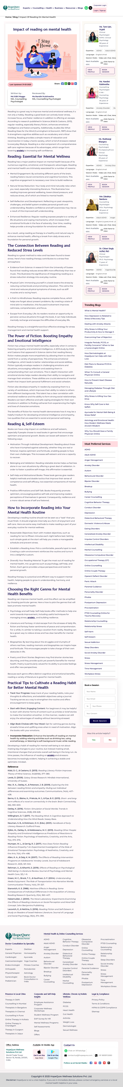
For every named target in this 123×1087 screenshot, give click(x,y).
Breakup (47, 972)
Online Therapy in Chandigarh (13, 1024)
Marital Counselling (68, 982)
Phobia (85, 978)
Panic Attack (87, 964)
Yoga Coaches (30, 961)
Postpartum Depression (87, 983)
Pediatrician (10, 981)
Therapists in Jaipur (14, 1034)
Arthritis (66, 1018)
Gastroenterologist (13, 961)
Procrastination (108, 939)
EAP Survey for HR (42, 1019)
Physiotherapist (12, 973)
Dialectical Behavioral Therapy (67, 955)
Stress (103, 970)
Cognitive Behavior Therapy (70, 940)
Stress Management (107, 975)
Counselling (39, 8)
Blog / (16, 17)
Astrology (28, 973)
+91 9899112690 (103, 1055)
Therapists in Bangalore (16, 1008)
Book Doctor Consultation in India (31, 979)
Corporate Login (100, 5)
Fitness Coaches (31, 965)
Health (50, 8)
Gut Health (68, 1014)
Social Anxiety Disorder (107, 965)
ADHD (46, 939)
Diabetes (67, 1002)
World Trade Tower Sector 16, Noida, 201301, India (17, 1057)
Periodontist (29, 969)
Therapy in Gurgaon (14, 1030)
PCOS (65, 1006)
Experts (27, 8)
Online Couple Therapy (88, 959)
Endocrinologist (12, 965)
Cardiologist (10, 957)
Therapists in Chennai (15, 1012)
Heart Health (68, 1010)
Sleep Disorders (108, 960)
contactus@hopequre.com (78, 1055)
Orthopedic (10, 969)
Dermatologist (69, 1026)
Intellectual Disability (68, 975)
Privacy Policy (98, 1000)
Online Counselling (87, 949)
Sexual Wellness (70, 1030)
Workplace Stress (109, 986)
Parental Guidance (90, 968)
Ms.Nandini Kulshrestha (43, 96)
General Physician (13, 953)
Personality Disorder (87, 973)
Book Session (105, 71)
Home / (8, 17)
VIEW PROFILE (91, 71)
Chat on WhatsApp (74, 1050)
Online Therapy (88, 954)
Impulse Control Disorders (70, 969)
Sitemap (95, 1012)
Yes (93, 740)
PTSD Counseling (108, 943)
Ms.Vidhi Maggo (18, 96)
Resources (71, 8)
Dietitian (28, 949)
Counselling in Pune (14, 1015)
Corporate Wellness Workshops (43, 1010)
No (110, 740)
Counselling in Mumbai (15, 1004)
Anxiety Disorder (51, 953)
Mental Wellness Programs (46, 1023)
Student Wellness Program (46, 1015)
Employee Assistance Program (44, 1003)
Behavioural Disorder (49, 962)
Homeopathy (30, 953)
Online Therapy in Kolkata (17, 1019)
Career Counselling (49, 981)
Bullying (47, 976)
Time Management (107, 981)
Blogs (80, 8)
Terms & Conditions (101, 1004)
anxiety (20, 150)
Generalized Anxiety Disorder (70, 963)
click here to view (109, 63)
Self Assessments (42, 1027)
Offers (37, 1035)
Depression (68, 950)
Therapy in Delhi (12, 1000)
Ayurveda (28, 957)
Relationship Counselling (106, 948)
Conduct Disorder (71, 946)
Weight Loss (68, 1022)
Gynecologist (11, 977)
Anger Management (50, 948)
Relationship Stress (106, 954)
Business (60, 8)
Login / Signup (100, 10)
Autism (47, 957)
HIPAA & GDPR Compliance (104, 1008)
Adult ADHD (49, 943)
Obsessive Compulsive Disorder (87, 941)
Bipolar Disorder (51, 968)
